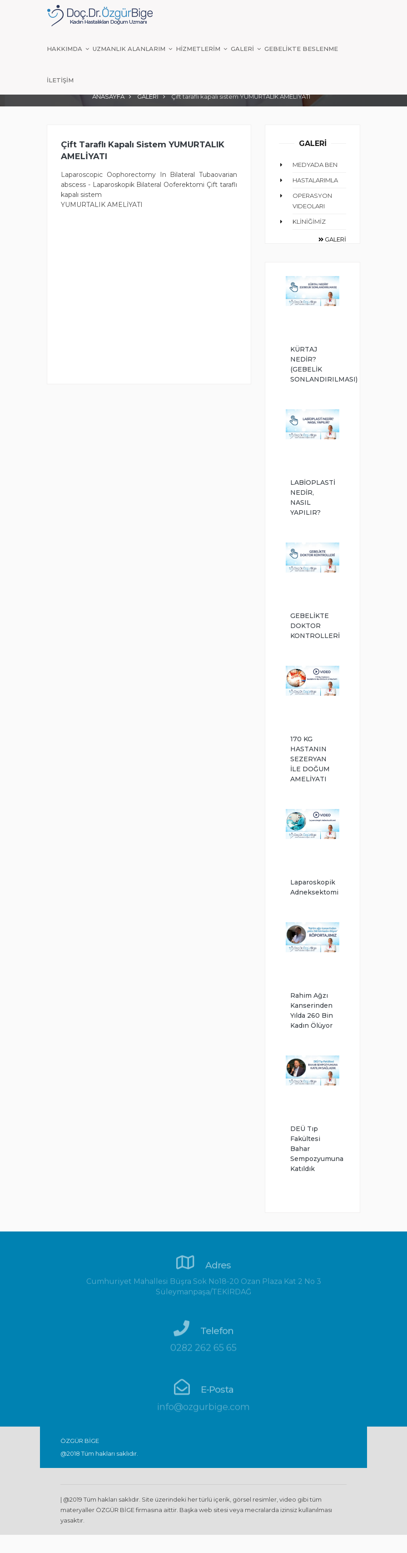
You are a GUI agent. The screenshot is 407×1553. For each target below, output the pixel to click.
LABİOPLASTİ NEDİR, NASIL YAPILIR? (312, 497)
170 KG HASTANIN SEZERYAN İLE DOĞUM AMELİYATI (310, 759)
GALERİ (243, 48)
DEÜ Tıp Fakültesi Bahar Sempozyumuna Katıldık (312, 1149)
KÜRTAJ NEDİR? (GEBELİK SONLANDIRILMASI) (312, 364)
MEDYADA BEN (315, 164)
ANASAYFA (108, 96)
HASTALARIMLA (315, 180)
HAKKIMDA (65, 48)
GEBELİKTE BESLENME (301, 48)
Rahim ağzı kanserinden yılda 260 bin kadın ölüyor (311, 1010)
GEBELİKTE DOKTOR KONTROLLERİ (312, 626)
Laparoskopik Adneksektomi (312, 887)
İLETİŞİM (60, 80)
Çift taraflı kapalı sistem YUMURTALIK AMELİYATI (142, 150)
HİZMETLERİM (199, 48)
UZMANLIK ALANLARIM (130, 48)
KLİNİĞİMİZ (309, 221)
